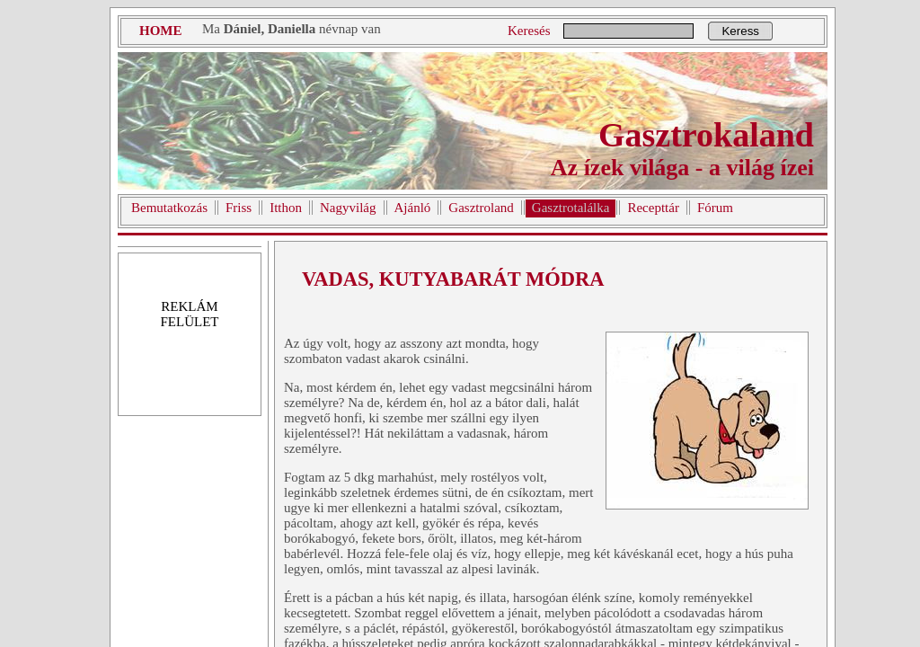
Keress (739, 31)
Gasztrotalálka (571, 207)
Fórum (715, 207)
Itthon (286, 207)
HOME (160, 30)
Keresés (529, 30)
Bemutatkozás (169, 207)
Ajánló (412, 207)
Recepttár (652, 207)
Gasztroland (480, 207)
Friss (239, 207)
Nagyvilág (348, 207)
